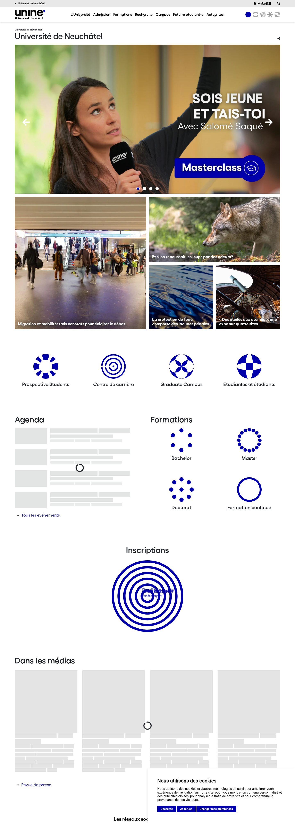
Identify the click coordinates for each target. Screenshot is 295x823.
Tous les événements (40, 515)
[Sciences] (262, 14)
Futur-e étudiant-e (188, 14)
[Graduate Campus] (181, 368)
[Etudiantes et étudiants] (249, 368)
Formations (122, 14)
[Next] (269, 122)
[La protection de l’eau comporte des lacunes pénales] (181, 297)
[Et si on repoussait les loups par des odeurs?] (214, 229)
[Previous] (26, 122)
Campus (163, 14)
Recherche (144, 14)
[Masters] (249, 442)
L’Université (80, 14)
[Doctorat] (181, 491)
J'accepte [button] (167, 809)
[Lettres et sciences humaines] (255, 14)
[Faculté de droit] (269, 14)
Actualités (215, 14)
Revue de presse (36, 784)
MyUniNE (262, 3)
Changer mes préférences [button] (216, 809)
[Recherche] (278, 3)
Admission (101, 14)
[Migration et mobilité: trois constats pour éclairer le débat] (80, 263)
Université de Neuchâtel (30, 3)
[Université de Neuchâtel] (30, 14)
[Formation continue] (249, 491)
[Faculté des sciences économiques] (276, 14)
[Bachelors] (181, 442)
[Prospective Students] (45, 368)
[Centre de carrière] (113, 368)
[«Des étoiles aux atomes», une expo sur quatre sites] (248, 297)
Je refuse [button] (186, 809)
